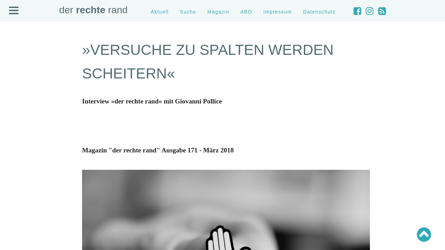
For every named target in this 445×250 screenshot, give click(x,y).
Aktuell (160, 12)
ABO (246, 12)
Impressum (277, 12)
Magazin (218, 12)
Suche (188, 12)
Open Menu (14, 11)
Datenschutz (319, 12)
